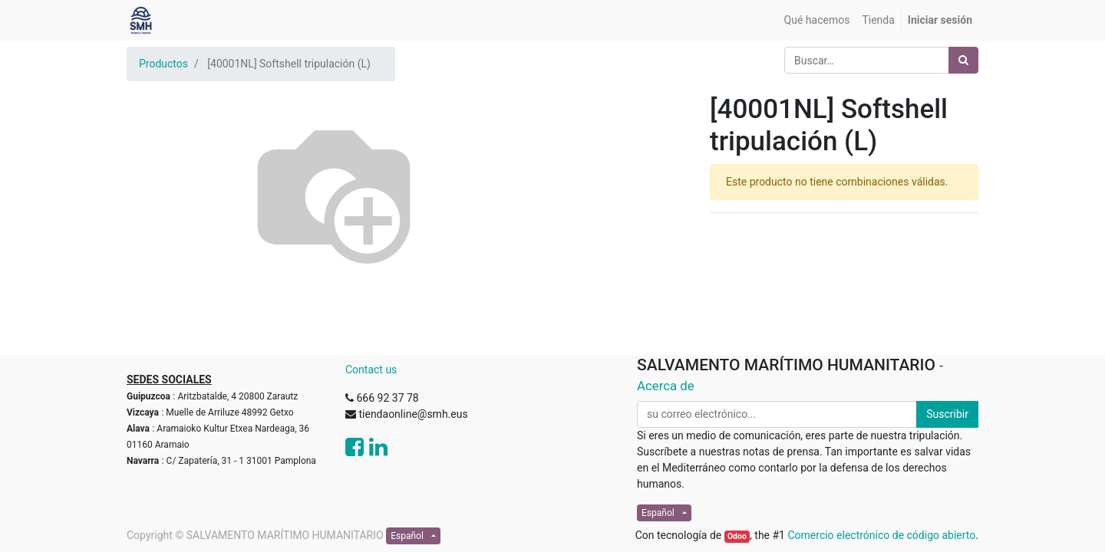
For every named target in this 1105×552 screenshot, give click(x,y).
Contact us (371, 369)
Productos (163, 64)
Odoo (737, 536)
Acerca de (665, 385)
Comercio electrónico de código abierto (881, 535)
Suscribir (947, 414)
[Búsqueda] (963, 60)
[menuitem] (817, 20)
